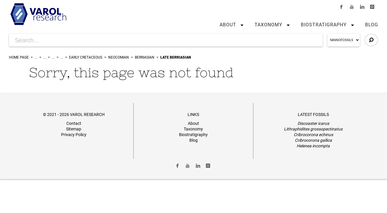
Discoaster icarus (313, 123)
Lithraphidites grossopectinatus (313, 129)
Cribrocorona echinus (313, 134)
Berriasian (144, 57)
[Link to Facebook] (342, 6)
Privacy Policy (74, 134)
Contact (73, 123)
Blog (371, 25)
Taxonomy (268, 25)
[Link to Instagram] (372, 6)
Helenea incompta (313, 145)
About (228, 25)
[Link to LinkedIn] (362, 6)
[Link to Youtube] (352, 6)
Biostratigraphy (324, 25)
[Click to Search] (371, 40)
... (36, 57)
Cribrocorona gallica (313, 140)
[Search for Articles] (166, 40)
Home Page (19, 57)
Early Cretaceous (85, 57)
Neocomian (118, 57)
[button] (240, 24)
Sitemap (73, 129)
